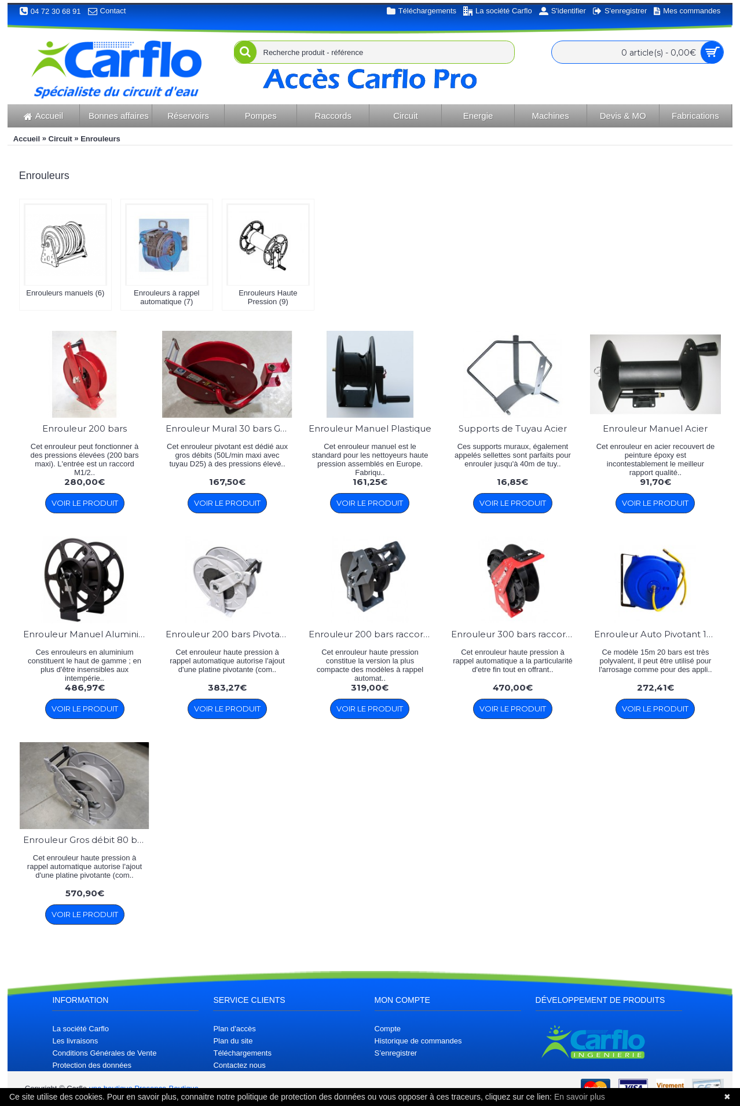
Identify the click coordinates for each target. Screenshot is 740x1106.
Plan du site (232, 1040)
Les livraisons (75, 1040)
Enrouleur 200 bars (84, 428)
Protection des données (91, 1065)
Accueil (26, 138)
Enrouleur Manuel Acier (655, 428)
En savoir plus (579, 1096)
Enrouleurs (100, 138)
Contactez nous (239, 1065)
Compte (388, 1028)
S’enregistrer (396, 1053)
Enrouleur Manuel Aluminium (86, 634)
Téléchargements (242, 1053)
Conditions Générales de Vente (104, 1053)
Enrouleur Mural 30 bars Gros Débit (229, 428)
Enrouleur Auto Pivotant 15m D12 (657, 634)
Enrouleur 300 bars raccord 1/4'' (514, 634)
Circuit (60, 138)
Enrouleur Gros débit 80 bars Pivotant (86, 839)
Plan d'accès (234, 1028)
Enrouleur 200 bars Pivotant (227, 634)
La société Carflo (80, 1028)
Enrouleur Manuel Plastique (370, 428)
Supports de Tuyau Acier (513, 428)
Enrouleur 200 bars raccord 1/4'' (372, 634)
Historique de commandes (418, 1040)
